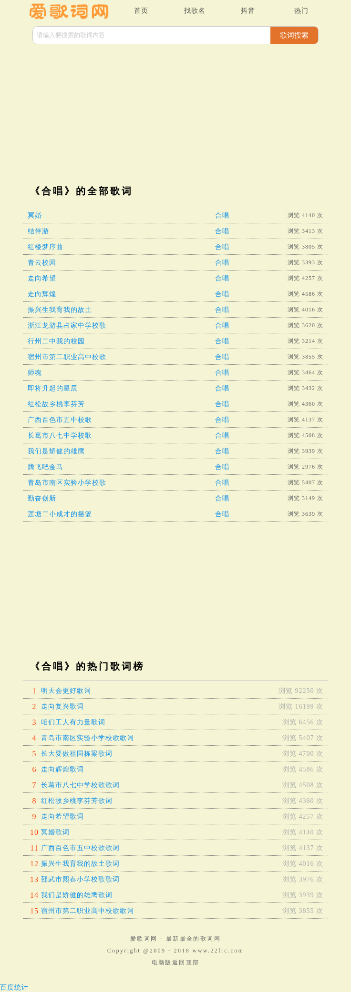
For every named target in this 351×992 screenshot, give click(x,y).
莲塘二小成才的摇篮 (60, 514)
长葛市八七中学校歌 (60, 435)
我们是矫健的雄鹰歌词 (77, 895)
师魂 (35, 372)
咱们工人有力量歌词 (73, 722)
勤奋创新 (42, 498)
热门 (301, 10)
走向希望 (42, 278)
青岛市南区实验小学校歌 (67, 482)
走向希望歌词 (62, 816)
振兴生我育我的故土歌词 (80, 863)
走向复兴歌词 (62, 706)
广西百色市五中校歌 (60, 419)
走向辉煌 (42, 294)
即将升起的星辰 (53, 388)
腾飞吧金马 (45, 467)
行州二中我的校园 (56, 341)
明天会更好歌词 (66, 690)
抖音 (248, 10)
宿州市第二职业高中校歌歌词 (87, 910)
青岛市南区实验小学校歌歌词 (87, 737)
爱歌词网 (144, 938)
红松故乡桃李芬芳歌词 (77, 800)
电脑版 (162, 962)
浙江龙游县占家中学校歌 (67, 325)
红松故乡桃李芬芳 (56, 404)
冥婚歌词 (55, 832)
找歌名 (195, 10)
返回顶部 (186, 962)
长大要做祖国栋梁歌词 (77, 753)
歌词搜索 (294, 35)
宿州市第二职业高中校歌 (67, 357)
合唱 (222, 215)
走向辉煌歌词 (62, 769)
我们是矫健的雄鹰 (56, 451)
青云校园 (42, 262)
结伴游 (38, 231)
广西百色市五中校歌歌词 (80, 848)
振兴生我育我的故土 (60, 309)
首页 (141, 10)
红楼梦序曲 (45, 247)
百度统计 (14, 987)
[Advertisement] (175, 115)
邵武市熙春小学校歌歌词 (80, 879)
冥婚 (35, 215)
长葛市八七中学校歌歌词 (80, 785)
